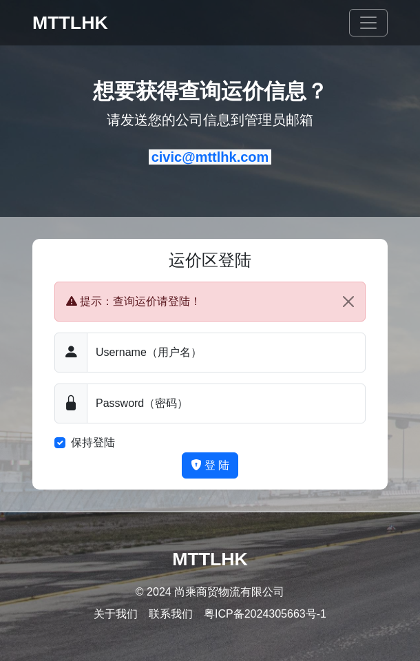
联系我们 (171, 614)
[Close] (348, 301)
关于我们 (116, 614)
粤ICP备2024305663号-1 (265, 614)
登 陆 (210, 465)
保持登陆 (93, 442)
